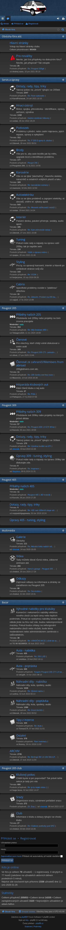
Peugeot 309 (9, 405)
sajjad (15, 300)
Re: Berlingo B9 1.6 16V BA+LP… (42, 757)
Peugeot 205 (9, 308)
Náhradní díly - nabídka (31, 681)
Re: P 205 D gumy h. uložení (40, 140)
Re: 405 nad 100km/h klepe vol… (42, 510)
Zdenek (15, 143)
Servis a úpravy (10, 79)
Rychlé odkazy (3, 19)
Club (19, 813)
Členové (21, 339)
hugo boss (17, 790)
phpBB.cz (39, 923)
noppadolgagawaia (21, 513)
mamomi (16, 188)
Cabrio (20, 284)
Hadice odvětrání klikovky (39, 118)
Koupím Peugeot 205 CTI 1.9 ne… (49, 672)
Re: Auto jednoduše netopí (39, 230)
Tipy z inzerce (25, 720)
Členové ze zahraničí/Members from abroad (40, 363)
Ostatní (21, 735)
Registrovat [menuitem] (64, 19)
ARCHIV (15, 751)
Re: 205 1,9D (40, 656)
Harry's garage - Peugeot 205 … (41, 569)
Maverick (16, 378)
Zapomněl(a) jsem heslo (11, 856)
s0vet (14, 355)
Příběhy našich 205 (28, 314)
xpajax (15, 255)
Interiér (21, 217)
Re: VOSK (32, 274)
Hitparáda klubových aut (32, 384)
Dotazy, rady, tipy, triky (31, 86)
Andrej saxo (17, 71)
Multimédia (8, 530)
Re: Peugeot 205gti (36, 68)
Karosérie (22, 172)
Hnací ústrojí (24, 105)
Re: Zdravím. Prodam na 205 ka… (42, 297)
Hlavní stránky (19, 43)
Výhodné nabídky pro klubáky (35, 609)
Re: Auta (38, 726)
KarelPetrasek (18, 98)
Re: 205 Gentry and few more (40, 375)
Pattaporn (16, 397)
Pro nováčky (24, 56)
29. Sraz (31, 806)
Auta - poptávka (26, 666)
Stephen (16, 471)
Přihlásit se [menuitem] (59, 19)
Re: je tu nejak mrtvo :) (37, 787)
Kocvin (15, 430)
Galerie (21, 537)
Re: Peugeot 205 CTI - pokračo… (42, 352)
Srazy (19, 797)
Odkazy (21, 578)
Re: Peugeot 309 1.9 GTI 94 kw (41, 427)
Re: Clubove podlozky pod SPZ (41, 826)
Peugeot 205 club (12, 768)
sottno (15, 694)
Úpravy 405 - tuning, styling (27, 520)
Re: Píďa (31, 394)
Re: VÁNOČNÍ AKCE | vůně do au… (43, 641)
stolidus (22, 659)
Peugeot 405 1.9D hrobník (39, 495)
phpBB (24, 917)
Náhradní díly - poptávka (32, 701)
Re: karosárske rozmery (38, 185)
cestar (15, 121)
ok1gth (22, 675)
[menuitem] (62, 30)
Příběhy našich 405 (22, 486)
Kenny (22, 744)
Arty (27, 920)
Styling (20, 262)
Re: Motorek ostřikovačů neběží (41, 207)
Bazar (5, 602)
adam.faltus (8, 904)
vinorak (15, 449)
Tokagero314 (18, 333)
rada (21, 324)
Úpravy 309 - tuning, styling (34, 456)
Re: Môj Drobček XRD (37, 330)
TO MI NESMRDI (19, 643)
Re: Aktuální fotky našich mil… (41, 546)
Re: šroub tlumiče (35, 710)
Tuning (20, 239)
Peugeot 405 (9, 479)
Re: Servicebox (34, 591)
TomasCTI (23, 729)
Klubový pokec (25, 775)
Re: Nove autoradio (36, 96)
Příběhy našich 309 (28, 412)
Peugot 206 (32, 163)
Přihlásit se (18, 24)
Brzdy (20, 150)
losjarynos (17, 277)
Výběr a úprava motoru (37, 252)
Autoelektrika (25, 195)
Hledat (6, 24)
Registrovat (33, 24)
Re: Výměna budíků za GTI (39, 446)
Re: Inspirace (33, 468)
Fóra (9, 19)
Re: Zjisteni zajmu (35, 691)
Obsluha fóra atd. (12, 36)
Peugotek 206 (18, 166)
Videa (19, 556)
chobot (15, 572)
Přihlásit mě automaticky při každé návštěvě (42, 856)
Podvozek (22, 128)
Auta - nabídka (25, 650)
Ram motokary (40, 741)
